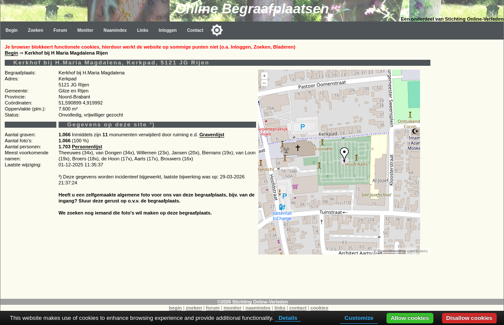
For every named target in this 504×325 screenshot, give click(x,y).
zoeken (194, 307)
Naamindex (115, 30)
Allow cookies (410, 318)
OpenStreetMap (391, 251)
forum (213, 307)
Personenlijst (87, 146)
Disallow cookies (469, 318)
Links (142, 30)
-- (264, 82)
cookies (319, 307)
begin (175, 307)
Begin (12, 30)
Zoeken (35, 30)
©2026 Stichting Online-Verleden (252, 301)
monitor (232, 307)
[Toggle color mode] (217, 30)
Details (287, 318)
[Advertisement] (469, 168)
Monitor (85, 30)
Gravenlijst (211, 134)
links (280, 307)
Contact (195, 30)
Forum (60, 30)
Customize (358, 318)
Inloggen (168, 30)
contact (297, 307)
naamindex (257, 307)
